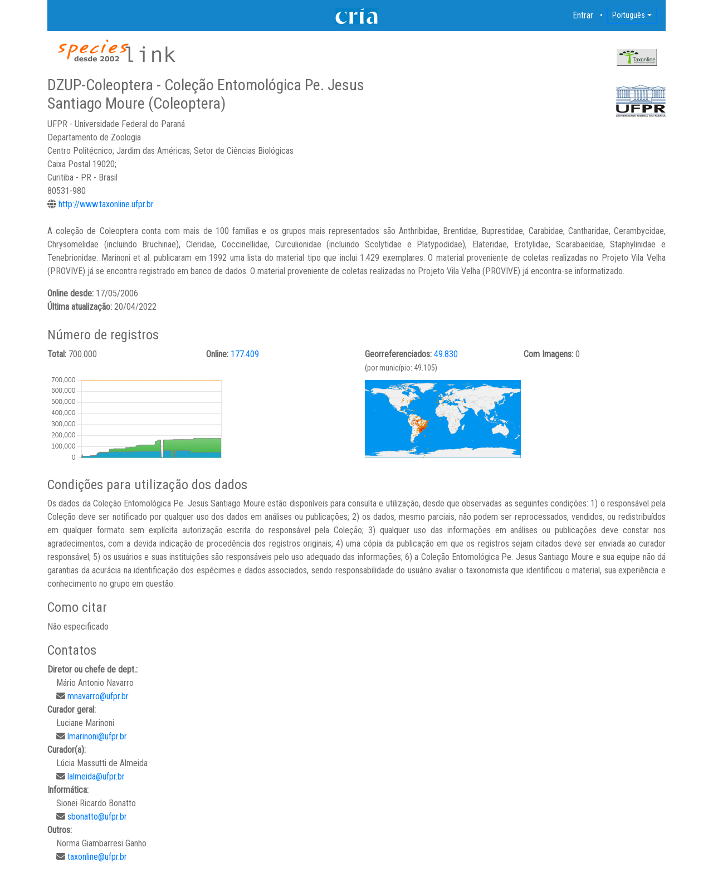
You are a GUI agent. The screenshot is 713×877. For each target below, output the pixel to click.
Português (628, 15)
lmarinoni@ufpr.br (97, 736)
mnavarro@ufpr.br (98, 696)
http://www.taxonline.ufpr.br (106, 204)
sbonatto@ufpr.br (97, 816)
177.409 (245, 354)
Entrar (583, 15)
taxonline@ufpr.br (97, 856)
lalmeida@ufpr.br (96, 776)
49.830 (446, 354)
